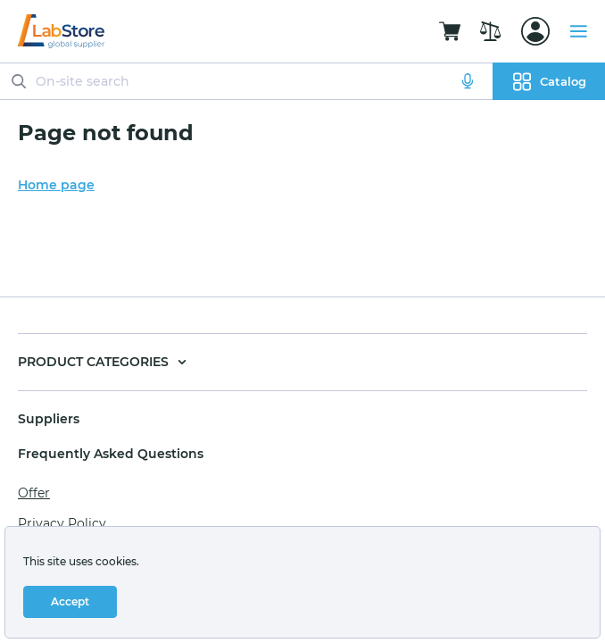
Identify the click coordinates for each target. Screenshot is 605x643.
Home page (56, 185)
